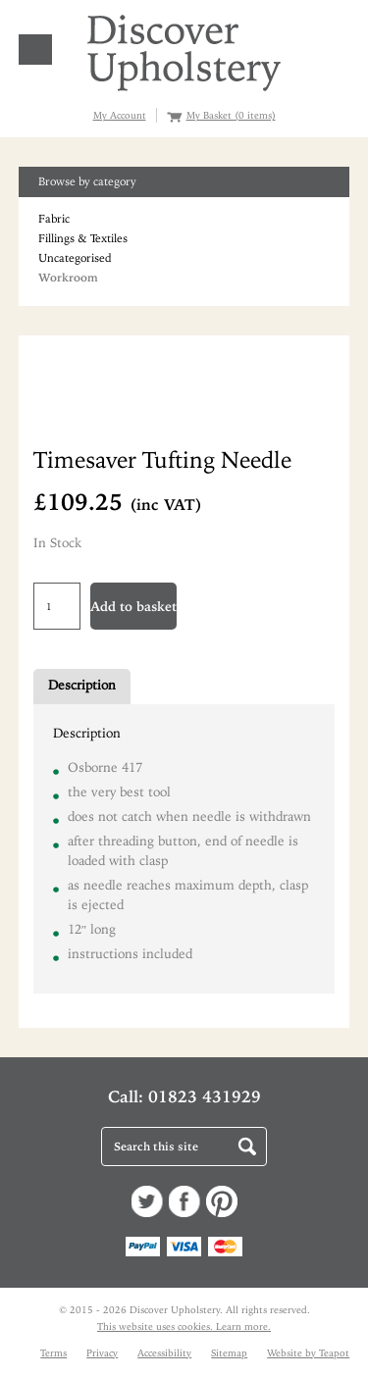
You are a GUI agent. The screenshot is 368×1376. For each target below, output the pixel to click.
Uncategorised (75, 258)
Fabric (54, 219)
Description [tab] (82, 684)
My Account (119, 115)
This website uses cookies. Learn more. (184, 1326)
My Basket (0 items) (231, 115)
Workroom (68, 277)
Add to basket (133, 606)
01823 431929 (204, 1096)
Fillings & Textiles (83, 238)
